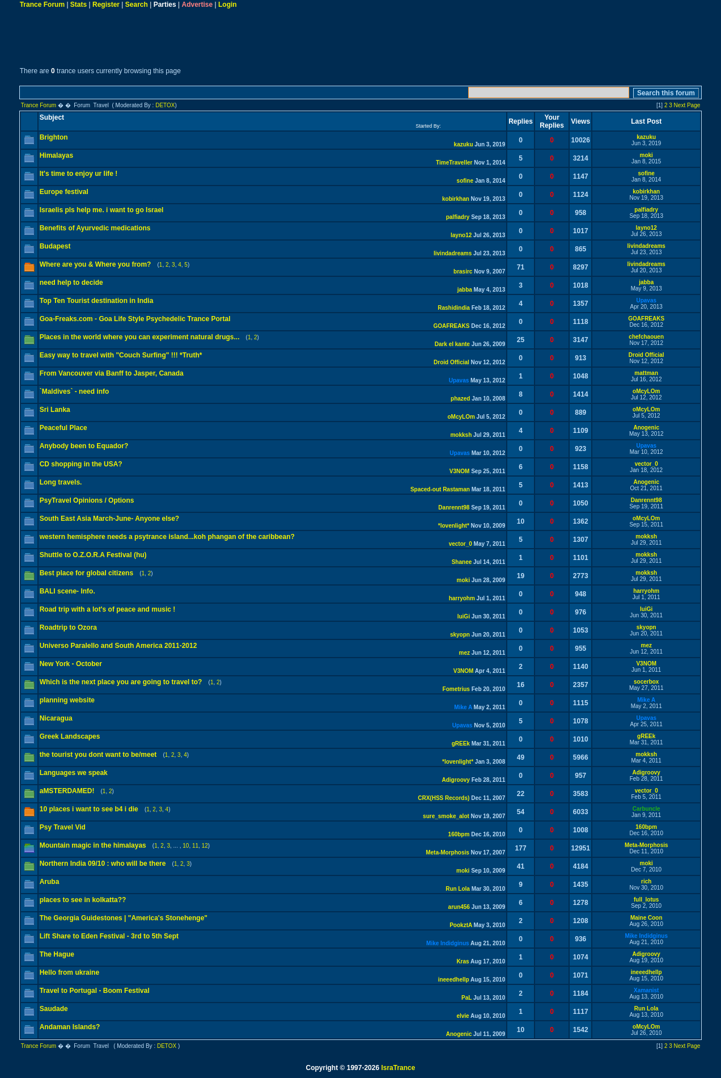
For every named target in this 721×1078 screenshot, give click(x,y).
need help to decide (71, 283)
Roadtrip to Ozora (68, 627)
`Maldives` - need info (74, 391)
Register (106, 5)
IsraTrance (398, 1068)
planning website (67, 700)
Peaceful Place (63, 428)
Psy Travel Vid (63, 827)
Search (136, 5)
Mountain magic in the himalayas (93, 845)
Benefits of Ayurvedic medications (95, 228)
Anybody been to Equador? (84, 446)
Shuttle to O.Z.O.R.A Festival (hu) (93, 555)
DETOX (165, 105)
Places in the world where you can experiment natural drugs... (140, 337)
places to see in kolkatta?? (83, 900)
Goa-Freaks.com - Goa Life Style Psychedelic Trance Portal (135, 319)
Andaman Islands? (70, 1027)
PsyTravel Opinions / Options (87, 500)
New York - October (71, 664)
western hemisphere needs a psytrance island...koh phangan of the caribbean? (167, 537)
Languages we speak (74, 773)
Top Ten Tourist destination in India (97, 301)
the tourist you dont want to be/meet (98, 755)
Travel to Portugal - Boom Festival (95, 991)
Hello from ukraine (69, 972)
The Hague (57, 954)
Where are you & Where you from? (95, 264)
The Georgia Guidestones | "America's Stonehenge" (123, 918)
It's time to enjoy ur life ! (79, 174)
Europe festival (64, 192)
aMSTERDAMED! (67, 791)
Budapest (55, 246)
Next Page (687, 105)
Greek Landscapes (70, 736)
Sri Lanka (55, 410)
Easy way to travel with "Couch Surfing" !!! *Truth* (121, 355)
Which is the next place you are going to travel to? (121, 682)
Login (227, 5)
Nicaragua (56, 718)
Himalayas (56, 155)
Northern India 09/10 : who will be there (103, 864)
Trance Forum (42, 5)
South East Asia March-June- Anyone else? (110, 519)
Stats (78, 5)
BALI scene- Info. (67, 591)
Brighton (54, 137)
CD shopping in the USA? (81, 464)
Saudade (54, 1009)
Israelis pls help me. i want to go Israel (102, 210)
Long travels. (61, 482)
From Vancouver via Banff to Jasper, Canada (112, 373)
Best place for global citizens (86, 573)
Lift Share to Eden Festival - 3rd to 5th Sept (109, 936)
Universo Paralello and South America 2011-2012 (118, 646)
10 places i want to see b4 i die (89, 809)
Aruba (50, 882)
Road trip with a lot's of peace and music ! (108, 609)
